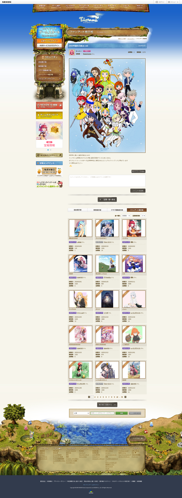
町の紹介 (81, 450)
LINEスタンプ (109, 470)
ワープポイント (70, 462)
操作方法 (68, 452)
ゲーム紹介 (56, 7)
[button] (48, 150)
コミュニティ (130, 38)
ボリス (98, 309)
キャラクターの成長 (71, 460)
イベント (42, 454)
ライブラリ (112, 7)
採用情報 (139, 481)
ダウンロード (109, 450)
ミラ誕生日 (125, 344)
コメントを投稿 (138, 191)
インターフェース (71, 450)
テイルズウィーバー (92, 18)
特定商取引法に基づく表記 (74, 481)
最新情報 (42, 450)
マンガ (107, 468)
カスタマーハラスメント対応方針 (121, 481)
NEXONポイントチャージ (49, 155)
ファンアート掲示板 (49, 75)
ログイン (160, 2)
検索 (121, 413)
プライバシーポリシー (60, 481)
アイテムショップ (123, 450)
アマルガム (107, 277)
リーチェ (125, 238)
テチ (123, 273)
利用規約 (49, 481)
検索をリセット (135, 413)
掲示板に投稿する (107, 404)
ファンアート (96, 456)
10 (117, 397)
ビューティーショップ (125, 454)
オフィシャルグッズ (111, 462)
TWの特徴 (56, 450)
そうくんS (80, 313)
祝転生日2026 (73, 238)
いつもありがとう (101, 380)
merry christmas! (101, 344)
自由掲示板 (49, 62)
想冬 (132, 242)
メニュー (173, 2)
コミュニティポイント (49, 79)
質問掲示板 (49, 66)
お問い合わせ (135, 450)
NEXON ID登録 (49, 105)
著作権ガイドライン (104, 481)
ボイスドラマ (109, 466)
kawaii (71, 273)
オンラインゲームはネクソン (91, 485)
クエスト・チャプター (72, 458)
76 (122, 397)
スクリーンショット (111, 454)
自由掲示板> (78, 210)
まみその (80, 277)
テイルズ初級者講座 (58, 458)
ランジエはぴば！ (101, 238)
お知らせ (41, 7)
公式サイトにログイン (49, 41)
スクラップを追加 (138, 171)
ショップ (126, 7)
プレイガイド (70, 7)
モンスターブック (84, 454)
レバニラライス (135, 313)
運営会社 (42, 481)
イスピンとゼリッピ (75, 380)
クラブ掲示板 (96, 454)
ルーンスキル (83, 456)
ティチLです (81, 384)
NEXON (6, 2)
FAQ (133, 452)
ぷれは (79, 242)
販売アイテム (122, 452)
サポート (140, 7)
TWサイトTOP (122, 38)
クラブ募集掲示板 (49, 70)
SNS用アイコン (110, 464)
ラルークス (107, 242)
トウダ (106, 313)
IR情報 (133, 481)
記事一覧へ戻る (107, 199)
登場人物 (55, 452)
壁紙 (107, 456)
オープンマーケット (124, 456)
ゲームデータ (84, 7)
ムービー (108, 452)
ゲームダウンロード (49, 115)
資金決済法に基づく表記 (91, 481)
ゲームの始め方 (57, 454)
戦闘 (67, 456)
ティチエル (72, 309)
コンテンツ (82, 452)
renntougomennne (74, 344)
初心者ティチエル (101, 273)
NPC (67, 454)
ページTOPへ (137, 438)
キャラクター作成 (58, 456)
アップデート (43, 456)
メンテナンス (43, 458)
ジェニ (124, 309)
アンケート (135, 456)
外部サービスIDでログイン (49, 45)
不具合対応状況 (136, 454)
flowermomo (87, 54)
